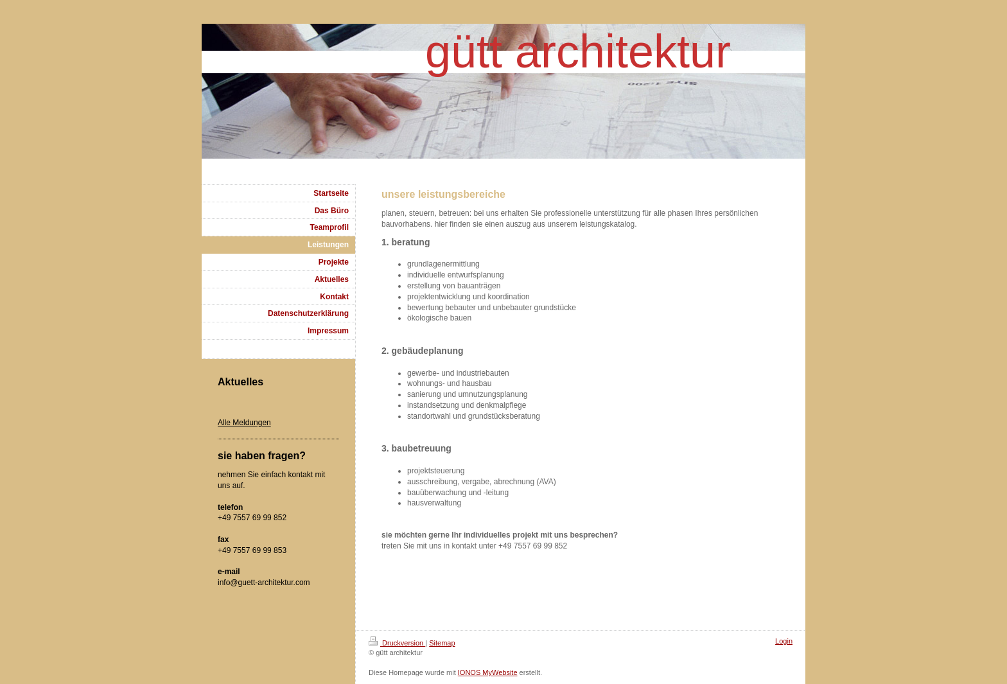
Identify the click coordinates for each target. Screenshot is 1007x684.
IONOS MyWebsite (488, 672)
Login (783, 641)
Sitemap (442, 643)
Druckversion (397, 643)
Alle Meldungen (244, 422)
